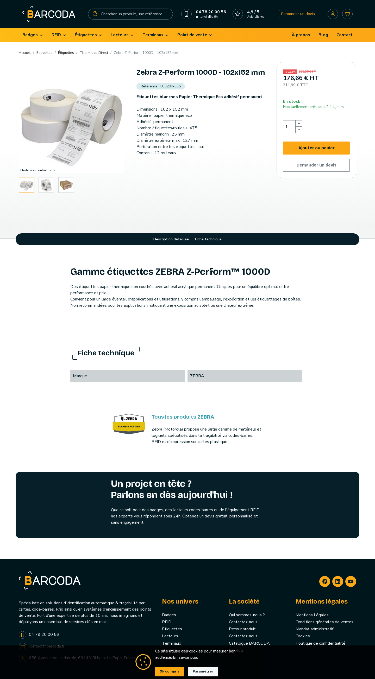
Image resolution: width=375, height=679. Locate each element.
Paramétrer (203, 671)
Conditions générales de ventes (324, 622)
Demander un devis (298, 14)
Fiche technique (208, 239)
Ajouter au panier (316, 147)
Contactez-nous (243, 622)
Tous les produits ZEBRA (183, 417)
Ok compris (170, 671)
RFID (166, 622)
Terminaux (171, 643)
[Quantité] (289, 126)
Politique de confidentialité (320, 643)
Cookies (303, 636)
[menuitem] (32, 35)
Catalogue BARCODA (249, 643)
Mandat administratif (314, 629)
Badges (169, 615)
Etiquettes (172, 629)
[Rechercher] (130, 14)
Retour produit (242, 629)
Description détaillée (171, 239)
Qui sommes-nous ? (247, 615)
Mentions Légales (312, 615)
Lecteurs (170, 636)
